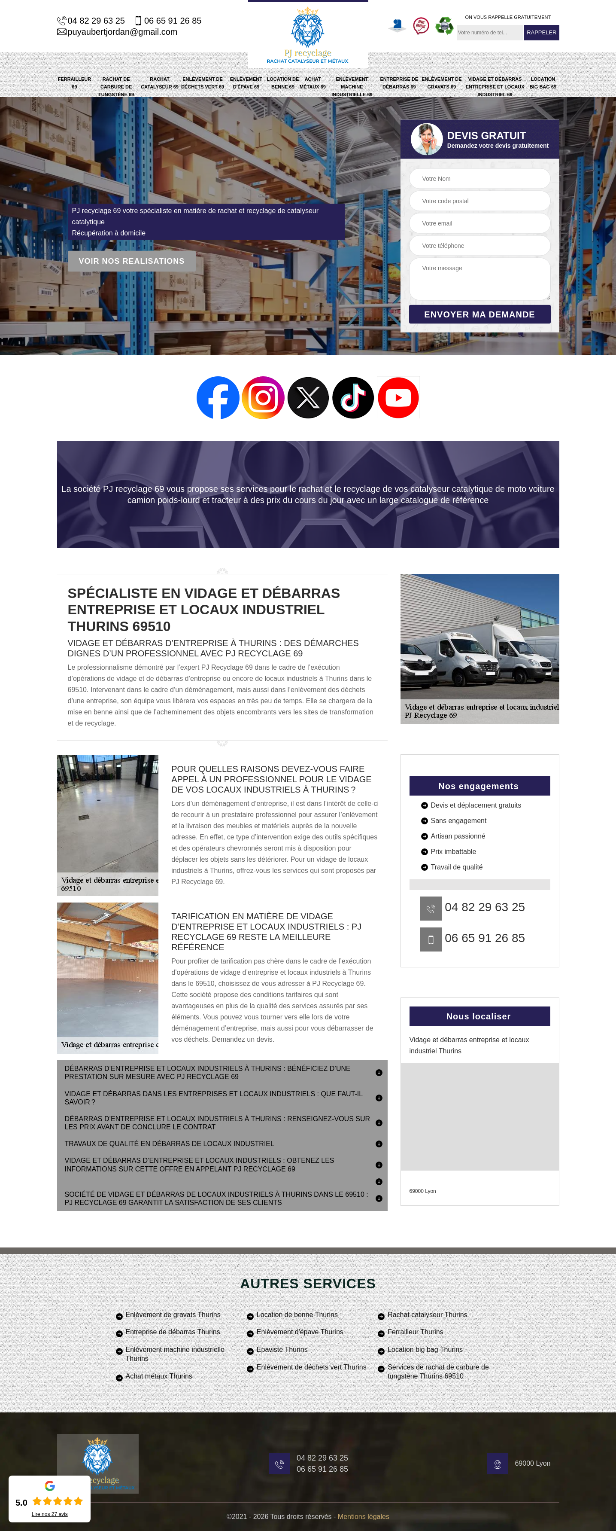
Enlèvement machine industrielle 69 (351, 86)
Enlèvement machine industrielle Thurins (175, 1354)
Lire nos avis (50, 1514)
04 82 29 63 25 (91, 20)
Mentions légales (363, 1516)
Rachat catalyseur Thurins (427, 1314)
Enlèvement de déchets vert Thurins (312, 1367)
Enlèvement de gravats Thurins (173, 1314)
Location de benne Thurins (297, 1314)
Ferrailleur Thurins (415, 1332)
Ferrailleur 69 (74, 82)
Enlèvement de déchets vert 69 (202, 82)
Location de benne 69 (283, 82)
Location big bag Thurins (425, 1349)
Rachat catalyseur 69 (160, 82)
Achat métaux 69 (313, 82)
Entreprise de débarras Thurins (173, 1332)
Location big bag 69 (543, 82)
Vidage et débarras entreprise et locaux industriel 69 (495, 86)
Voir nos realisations (132, 261)
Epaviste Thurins (282, 1349)
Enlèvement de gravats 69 (442, 82)
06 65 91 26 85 (167, 20)
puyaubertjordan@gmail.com (117, 32)
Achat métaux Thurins (159, 1376)
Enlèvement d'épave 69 (246, 82)
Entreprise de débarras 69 (399, 82)
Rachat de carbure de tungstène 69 (116, 86)
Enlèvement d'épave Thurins (300, 1332)
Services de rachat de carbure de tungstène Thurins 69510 (438, 1371)
